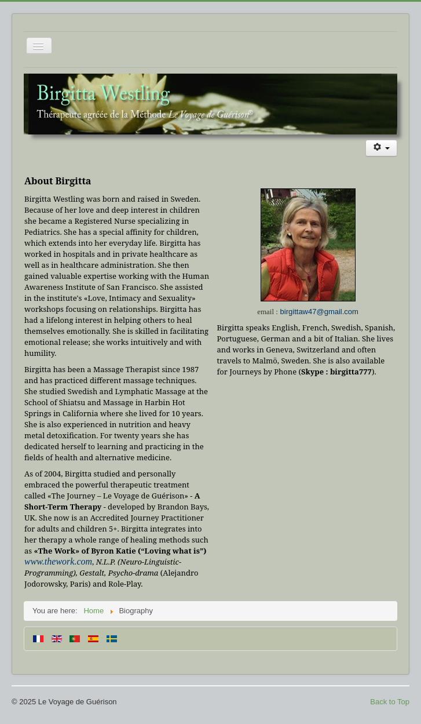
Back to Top (389, 701)
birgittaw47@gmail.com (319, 311)
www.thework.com (58, 561)
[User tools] (381, 148)
